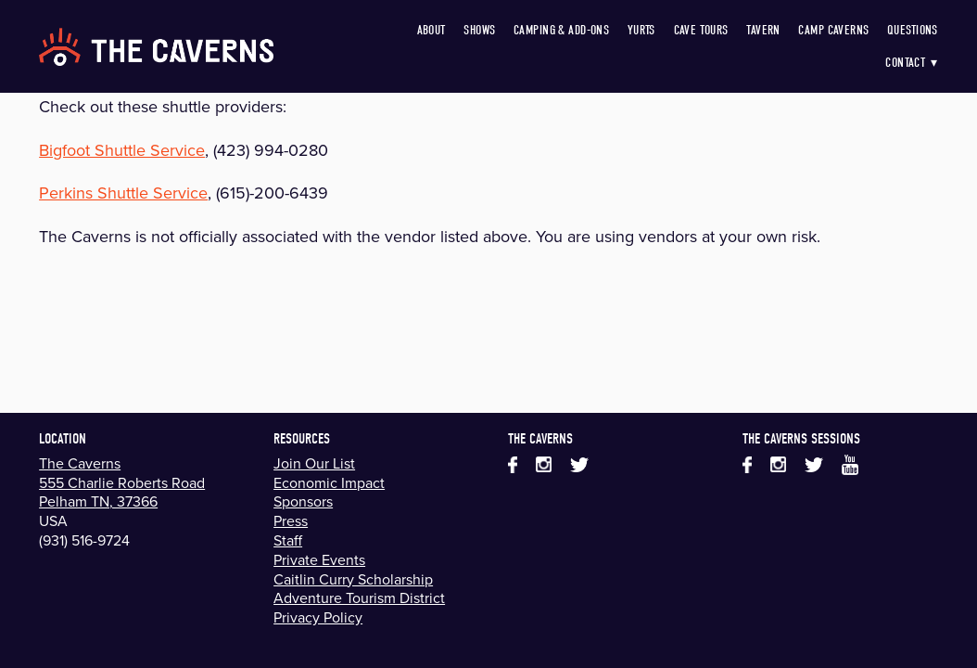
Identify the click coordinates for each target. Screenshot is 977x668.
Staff (287, 540)
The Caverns (80, 463)
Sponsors (303, 501)
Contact (911, 63)
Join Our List (314, 463)
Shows (479, 30)
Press (290, 520)
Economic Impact (329, 482)
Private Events (319, 559)
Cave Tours (701, 30)
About (431, 30)
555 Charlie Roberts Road (122, 482)
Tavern (763, 30)
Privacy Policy (317, 617)
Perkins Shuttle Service (123, 192)
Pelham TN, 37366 (98, 501)
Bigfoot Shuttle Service (122, 149)
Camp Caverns (833, 30)
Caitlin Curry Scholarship (353, 579)
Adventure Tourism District (359, 597)
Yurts (641, 30)
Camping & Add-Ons (561, 30)
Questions (912, 30)
